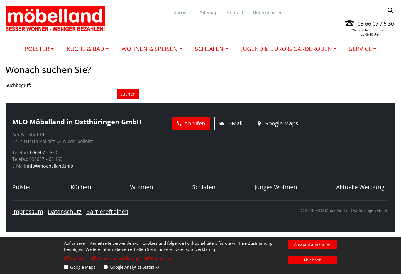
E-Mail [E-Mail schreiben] (231, 123)
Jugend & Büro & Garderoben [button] (286, 49)
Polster (21, 187)
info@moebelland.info (50, 166)
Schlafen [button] (209, 49)
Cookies (74, 258)
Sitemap (208, 12)
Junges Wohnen (276, 187)
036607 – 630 (43, 152)
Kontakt (235, 12)
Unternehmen (268, 12)
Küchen (80, 187)
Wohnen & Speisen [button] (149, 49)
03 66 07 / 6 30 (376, 23)
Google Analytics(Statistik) (134, 267)
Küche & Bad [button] (85, 49)
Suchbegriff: (18, 85)
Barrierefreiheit (107, 211)
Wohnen (141, 187)
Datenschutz (65, 211)
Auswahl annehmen (312, 244)
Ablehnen (313, 260)
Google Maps (82, 267)
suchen (128, 94)
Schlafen (204, 187)
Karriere (182, 12)
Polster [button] (37, 49)
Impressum (27, 211)
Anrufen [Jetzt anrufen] (191, 123)
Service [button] (360, 49)
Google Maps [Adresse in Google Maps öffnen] (277, 123)
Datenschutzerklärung (115, 258)
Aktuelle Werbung (360, 187)
